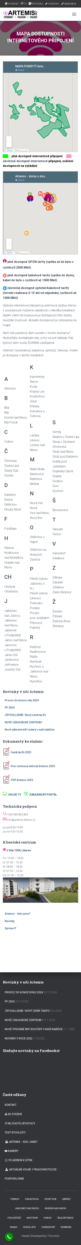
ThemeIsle (53, 1235)
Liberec (66, 1199)
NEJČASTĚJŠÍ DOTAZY (20, 1123)
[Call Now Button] (9, 1237)
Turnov (14, 1199)
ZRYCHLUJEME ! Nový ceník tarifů (25, 714)
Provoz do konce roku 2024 (22, 700)
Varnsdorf (48, 1227)
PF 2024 (10, 707)
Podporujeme (14, 1178)
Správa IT (10, 928)
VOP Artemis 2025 (22, 780)
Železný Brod (65, 1218)
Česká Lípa (29, 1227)
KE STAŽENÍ (13, 1114)
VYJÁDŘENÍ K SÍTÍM (18, 1160)
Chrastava (32, 1199)
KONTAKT (10, 1104)
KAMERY (11, 1150)
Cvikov (48, 1218)
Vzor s (11, 766)
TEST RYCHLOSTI (15, 1132)
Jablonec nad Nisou (27, 1208)
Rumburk (66, 1227)
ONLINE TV (12, 794)
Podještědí (14, 1218)
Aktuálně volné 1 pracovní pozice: (31, 1169)
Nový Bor (32, 1218)
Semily (13, 1227)
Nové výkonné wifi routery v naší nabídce (30, 729)
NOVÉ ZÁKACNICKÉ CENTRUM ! (24, 722)
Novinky (10, 921)
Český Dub (50, 1199)
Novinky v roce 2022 (18, 1038)
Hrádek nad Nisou (55, 1208)
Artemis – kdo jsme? (17, 913)
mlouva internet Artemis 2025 (37, 766)
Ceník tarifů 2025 (21, 752)
